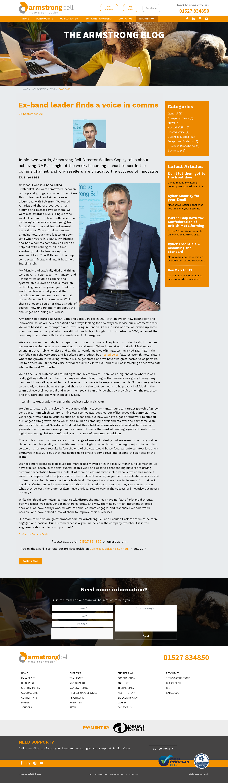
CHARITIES (75, 673)
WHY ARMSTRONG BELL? (99, 18)
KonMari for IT (180, 270)
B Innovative (204, 774)
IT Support (27, 683)
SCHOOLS (26, 707)
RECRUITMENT (77, 683)
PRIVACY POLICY (116, 774)
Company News (178, 118)
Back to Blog (30, 561)
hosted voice (110, 354)
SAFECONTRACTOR (128, 697)
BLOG (52, 89)
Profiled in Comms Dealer (34, 534)
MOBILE (25, 702)
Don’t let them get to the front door (186, 175)
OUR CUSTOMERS (69, 18)
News (171, 122)
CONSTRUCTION (126, 678)
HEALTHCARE (76, 697)
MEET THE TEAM (126, 693)
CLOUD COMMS (29, 693)
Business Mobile (178, 136)
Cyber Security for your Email (183, 198)
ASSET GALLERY (132, 774)
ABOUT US (123, 683)
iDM (196, 774)
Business (173, 150)
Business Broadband (181, 146)
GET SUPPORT (161, 748)
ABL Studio (109, 8)
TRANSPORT (76, 678)
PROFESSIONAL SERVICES (83, 693)
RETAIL (73, 707)
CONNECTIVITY (29, 697)
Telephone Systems (181, 141)
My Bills (130, 8)
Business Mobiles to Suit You (109, 548)
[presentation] (76, 633)
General (173, 113)
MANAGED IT (28, 678)
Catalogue (151, 8)
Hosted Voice (176, 132)
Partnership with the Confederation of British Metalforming (186, 222)
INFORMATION (146, 18)
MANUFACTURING (79, 688)
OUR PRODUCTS (44, 18)
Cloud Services (30, 688)
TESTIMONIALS (126, 688)
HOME (25, 18)
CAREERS (123, 702)
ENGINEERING (125, 673)
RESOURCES (172, 673)
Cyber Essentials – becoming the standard (184, 248)
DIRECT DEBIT (173, 683)
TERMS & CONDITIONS (178, 678)
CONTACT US (125, 18)
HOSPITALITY (76, 702)
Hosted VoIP (176, 127)
